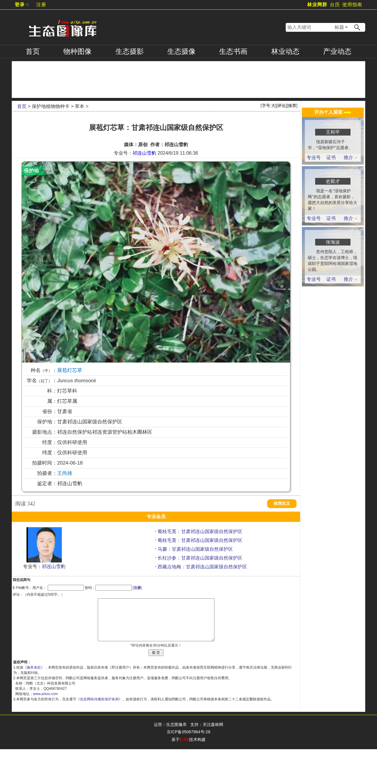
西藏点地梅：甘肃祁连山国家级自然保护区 (202, 566)
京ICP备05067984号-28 (188, 740)
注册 (41, 4)
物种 (77, 51)
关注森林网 (213, 733)
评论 (281, 105)
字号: (268, 105)
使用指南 (352, 4)
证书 (331, 157)
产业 (337, 51)
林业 (285, 51)
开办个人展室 (332, 112)
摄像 (181, 51)
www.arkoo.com (45, 703)
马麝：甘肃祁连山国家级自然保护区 (195, 549)
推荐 (292, 105)
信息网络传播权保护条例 (99, 708)
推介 (350, 157)
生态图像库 (176, 733)
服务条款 (34, 676)
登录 (20, 4)
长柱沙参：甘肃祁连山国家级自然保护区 (200, 557)
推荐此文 (282, 503)
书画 (233, 51)
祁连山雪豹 (144, 153)
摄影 (129, 51)
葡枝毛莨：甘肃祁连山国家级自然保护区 (200, 531)
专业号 (314, 157)
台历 (335, 4)
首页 (33, 51)
